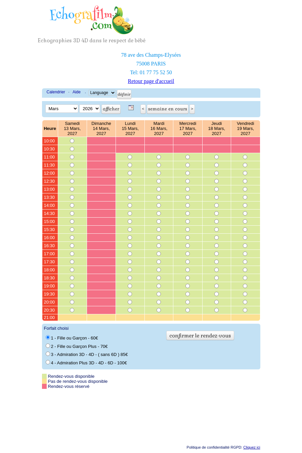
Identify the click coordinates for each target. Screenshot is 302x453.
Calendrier (56, 92)
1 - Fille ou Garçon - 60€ (72, 338)
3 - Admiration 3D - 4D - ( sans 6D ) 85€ (87, 354)
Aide (77, 92)
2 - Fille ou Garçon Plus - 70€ (77, 346)
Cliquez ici (251, 447)
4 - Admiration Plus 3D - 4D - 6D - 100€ (86, 362)
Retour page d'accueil (151, 81)
